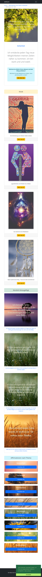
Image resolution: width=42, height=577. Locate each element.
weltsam (6, 2)
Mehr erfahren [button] (28, 570)
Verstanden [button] (28, 574)
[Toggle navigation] (36, 2)
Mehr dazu (21, 139)
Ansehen (20, 467)
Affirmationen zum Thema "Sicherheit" (18, 5)
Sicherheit (21, 46)
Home (5, 5)
